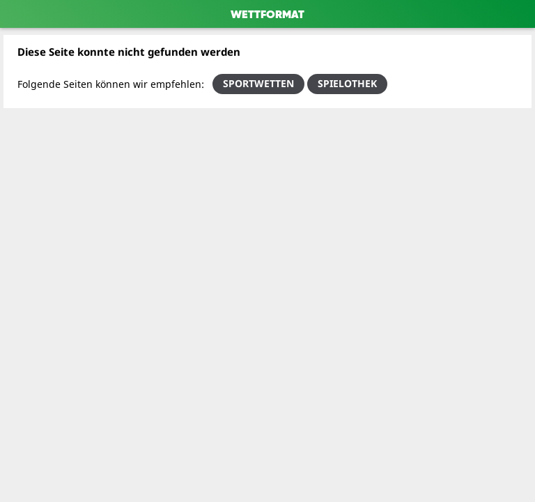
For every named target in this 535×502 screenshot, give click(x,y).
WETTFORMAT (267, 15)
